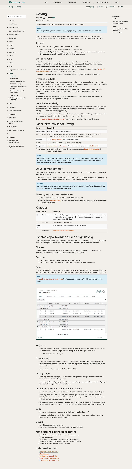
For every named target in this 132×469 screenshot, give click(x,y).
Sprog (90, 7)
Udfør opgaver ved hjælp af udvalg (18, 98)
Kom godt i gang (14, 27)
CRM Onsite (86, 2)
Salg (10, 59)
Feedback (110, 7)
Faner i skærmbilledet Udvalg (120, 21)
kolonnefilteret (55, 201)
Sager (11, 66)
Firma (10, 41)
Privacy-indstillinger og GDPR (16, 122)
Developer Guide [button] (102, 2)
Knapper (115, 26)
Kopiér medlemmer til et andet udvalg (17, 91)
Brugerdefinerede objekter (17, 70)
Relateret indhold (117, 33)
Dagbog (11, 48)
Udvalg (10, 7)
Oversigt (18, 7)
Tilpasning (12, 137)
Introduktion (13, 24)
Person (11, 45)
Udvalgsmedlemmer (118, 23)
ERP (10, 133)
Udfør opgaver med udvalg (49, 458)
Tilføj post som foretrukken (49, 452)
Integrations (58, 2)
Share (100, 7)
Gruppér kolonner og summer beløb (50, 279)
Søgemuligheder (14, 34)
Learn (46, 2)
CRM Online (72, 2)
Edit (120, 7)
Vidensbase (12, 117)
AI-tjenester (13, 126)
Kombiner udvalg (15, 84)
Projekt (11, 62)
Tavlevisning (14, 95)
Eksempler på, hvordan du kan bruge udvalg (120, 29)
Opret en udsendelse (91, 149)
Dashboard (12, 38)
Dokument (12, 52)
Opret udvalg (14, 78)
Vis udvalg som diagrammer (49, 460)
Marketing (12, 107)
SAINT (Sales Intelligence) (17, 130)
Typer (114, 18)
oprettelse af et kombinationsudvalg (52, 119)
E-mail (11, 55)
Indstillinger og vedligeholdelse (14, 141)
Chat (10, 103)
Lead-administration (15, 110)
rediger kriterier (57, 140)
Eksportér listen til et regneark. (64, 231)
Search (117, 2)
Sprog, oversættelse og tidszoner (16, 147)
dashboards (94, 146)
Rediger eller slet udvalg (17, 81)
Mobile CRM (12, 114)
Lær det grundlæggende (16, 31)
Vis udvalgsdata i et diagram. (57, 146)
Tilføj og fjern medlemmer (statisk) (18, 87)
